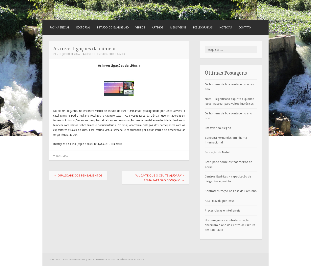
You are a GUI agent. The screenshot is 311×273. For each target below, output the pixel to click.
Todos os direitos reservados (67, 259)
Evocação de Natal (217, 152)
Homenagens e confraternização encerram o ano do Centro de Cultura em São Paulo (230, 225)
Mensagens (178, 27)
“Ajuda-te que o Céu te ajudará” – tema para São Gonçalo (159, 178)
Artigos (157, 27)
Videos (140, 27)
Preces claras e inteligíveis (222, 210)
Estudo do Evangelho (113, 27)
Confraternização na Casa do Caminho (231, 191)
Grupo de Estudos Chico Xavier (105, 54)
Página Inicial (59, 27)
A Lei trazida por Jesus (219, 201)
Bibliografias (203, 27)
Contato (245, 27)
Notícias (225, 27)
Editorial (83, 27)
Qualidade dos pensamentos (78, 175)
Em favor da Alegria (218, 128)
